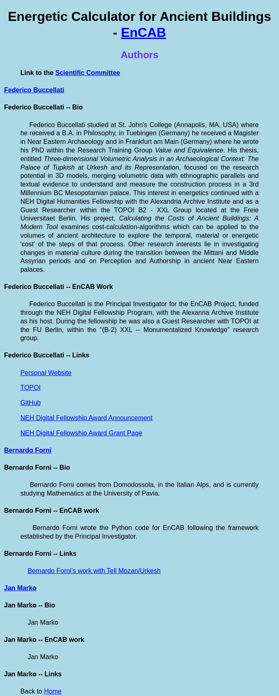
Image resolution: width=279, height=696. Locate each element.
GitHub (30, 402)
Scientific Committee (87, 72)
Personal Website (46, 372)
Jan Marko (20, 588)
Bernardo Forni (28, 450)
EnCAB (143, 32)
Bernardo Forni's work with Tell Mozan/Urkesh (94, 570)
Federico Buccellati (34, 89)
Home (52, 691)
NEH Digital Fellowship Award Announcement (86, 417)
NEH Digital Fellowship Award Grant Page (81, 433)
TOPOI (30, 387)
